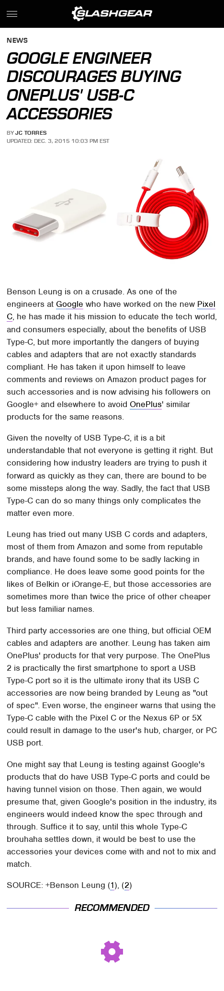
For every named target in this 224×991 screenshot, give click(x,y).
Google (69, 304)
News (17, 41)
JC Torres (31, 132)
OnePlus (146, 404)
